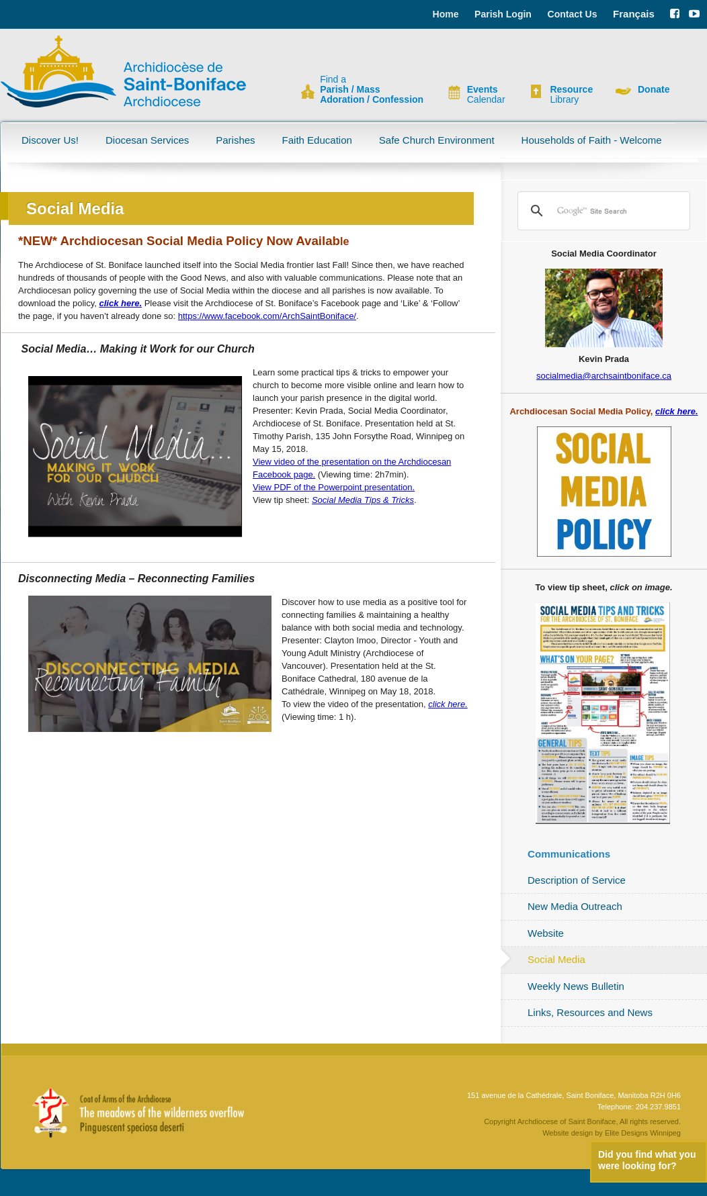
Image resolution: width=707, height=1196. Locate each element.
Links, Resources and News (590, 1012)
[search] (602, 211)
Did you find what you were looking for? (647, 1160)
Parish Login (503, 14)
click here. (120, 303)
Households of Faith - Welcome (592, 140)
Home (446, 14)
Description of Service (577, 880)
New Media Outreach (575, 906)
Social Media (556, 959)
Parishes (235, 140)
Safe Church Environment (437, 140)
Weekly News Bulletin (576, 986)
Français (634, 13)
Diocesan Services (147, 140)
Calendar (486, 95)
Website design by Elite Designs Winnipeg (611, 1133)
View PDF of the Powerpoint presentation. (334, 487)
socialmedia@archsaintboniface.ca (603, 376)
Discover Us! (50, 140)
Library (571, 95)
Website (546, 933)
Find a (371, 90)
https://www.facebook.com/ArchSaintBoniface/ (267, 316)
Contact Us (572, 14)
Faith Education (317, 140)
